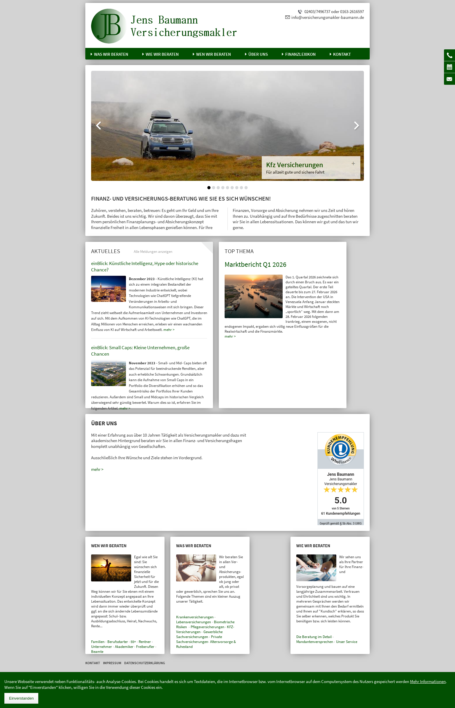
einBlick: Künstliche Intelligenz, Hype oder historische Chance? (144, 266)
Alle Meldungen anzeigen (153, 251)
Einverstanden (21, 698)
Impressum (112, 663)
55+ (133, 641)
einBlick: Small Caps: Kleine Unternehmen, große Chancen (140, 350)
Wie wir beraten (162, 54)
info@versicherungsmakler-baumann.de (327, 17)
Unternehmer (101, 646)
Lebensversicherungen (193, 621)
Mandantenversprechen (314, 641)
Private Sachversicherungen (199, 639)
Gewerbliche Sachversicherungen (199, 634)
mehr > (230, 336)
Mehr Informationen (428, 681)
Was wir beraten (111, 54)
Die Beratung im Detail (314, 636)
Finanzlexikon (300, 54)
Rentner (145, 641)
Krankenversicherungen (195, 617)
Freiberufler (145, 646)
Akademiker (124, 646)
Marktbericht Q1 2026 (255, 264)
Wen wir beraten (213, 54)
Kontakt (342, 54)
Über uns (258, 54)
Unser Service (346, 641)
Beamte (97, 651)
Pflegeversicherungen (207, 626)
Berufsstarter (117, 641)
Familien (97, 641)
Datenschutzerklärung (144, 663)
